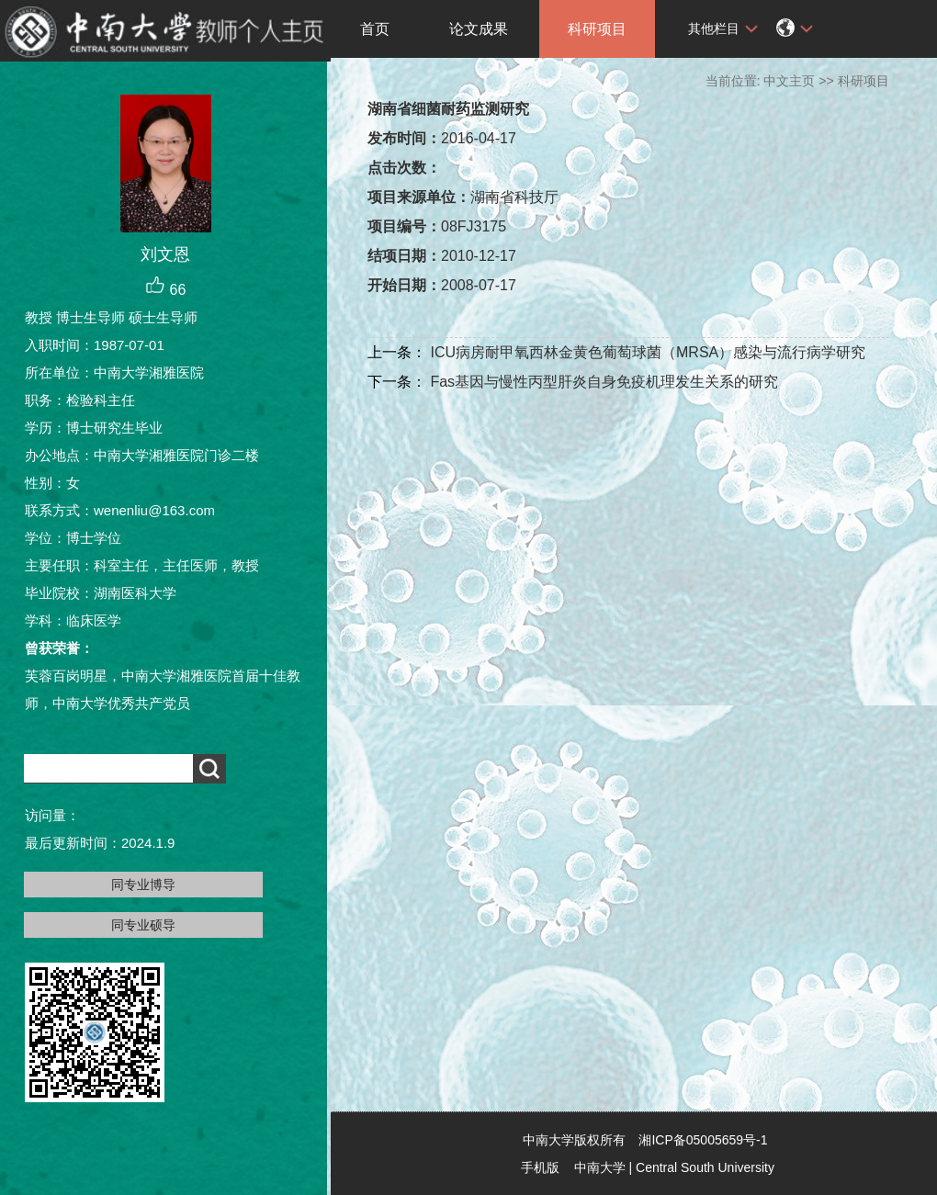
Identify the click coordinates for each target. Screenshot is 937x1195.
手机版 (540, 1167)
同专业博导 (143, 884)
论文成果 (478, 29)
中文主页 (789, 80)
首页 (374, 29)
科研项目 (597, 29)
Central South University (705, 1167)
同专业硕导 (143, 925)
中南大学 (600, 1167)
